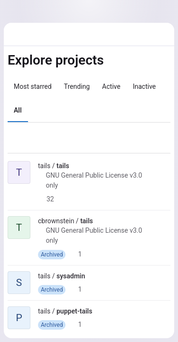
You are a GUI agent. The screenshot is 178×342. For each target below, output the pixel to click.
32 (46, 199)
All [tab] (18, 110)
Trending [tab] (77, 86)
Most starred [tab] (33, 86)
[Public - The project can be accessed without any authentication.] (77, 166)
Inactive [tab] (144, 86)
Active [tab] (111, 86)
